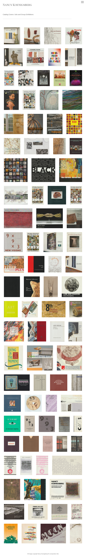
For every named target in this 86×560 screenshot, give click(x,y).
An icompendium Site (53, 553)
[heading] (17, 5)
